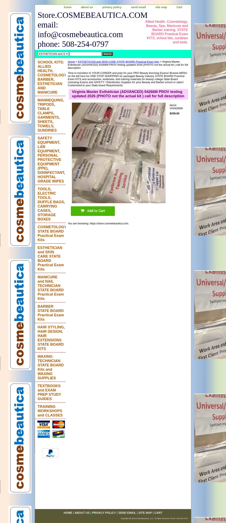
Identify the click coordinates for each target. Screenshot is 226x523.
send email (138, 7)
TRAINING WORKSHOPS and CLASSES (50, 411)
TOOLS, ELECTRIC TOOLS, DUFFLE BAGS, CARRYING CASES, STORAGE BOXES (51, 204)
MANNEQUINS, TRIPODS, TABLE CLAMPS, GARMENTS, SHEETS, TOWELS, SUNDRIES (51, 115)
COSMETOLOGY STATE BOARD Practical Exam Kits (52, 233)
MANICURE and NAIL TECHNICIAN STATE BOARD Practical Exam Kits (51, 288)
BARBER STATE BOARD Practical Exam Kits (51, 312)
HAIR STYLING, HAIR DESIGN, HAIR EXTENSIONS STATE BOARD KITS (51, 338)
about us (87, 7)
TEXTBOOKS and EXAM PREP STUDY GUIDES (49, 392)
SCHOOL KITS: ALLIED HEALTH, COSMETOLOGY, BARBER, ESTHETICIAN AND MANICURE (52, 77)
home (67, 7)
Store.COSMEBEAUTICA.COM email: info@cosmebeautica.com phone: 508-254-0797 (88, 29)
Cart (179, 7)
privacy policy (111, 7)
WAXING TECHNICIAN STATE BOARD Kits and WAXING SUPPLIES (51, 367)
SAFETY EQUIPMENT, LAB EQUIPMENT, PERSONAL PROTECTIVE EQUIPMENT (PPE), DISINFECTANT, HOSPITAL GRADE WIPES (51, 159)
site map (161, 7)
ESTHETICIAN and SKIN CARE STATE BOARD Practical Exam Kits (118, 61)
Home (71, 61)
